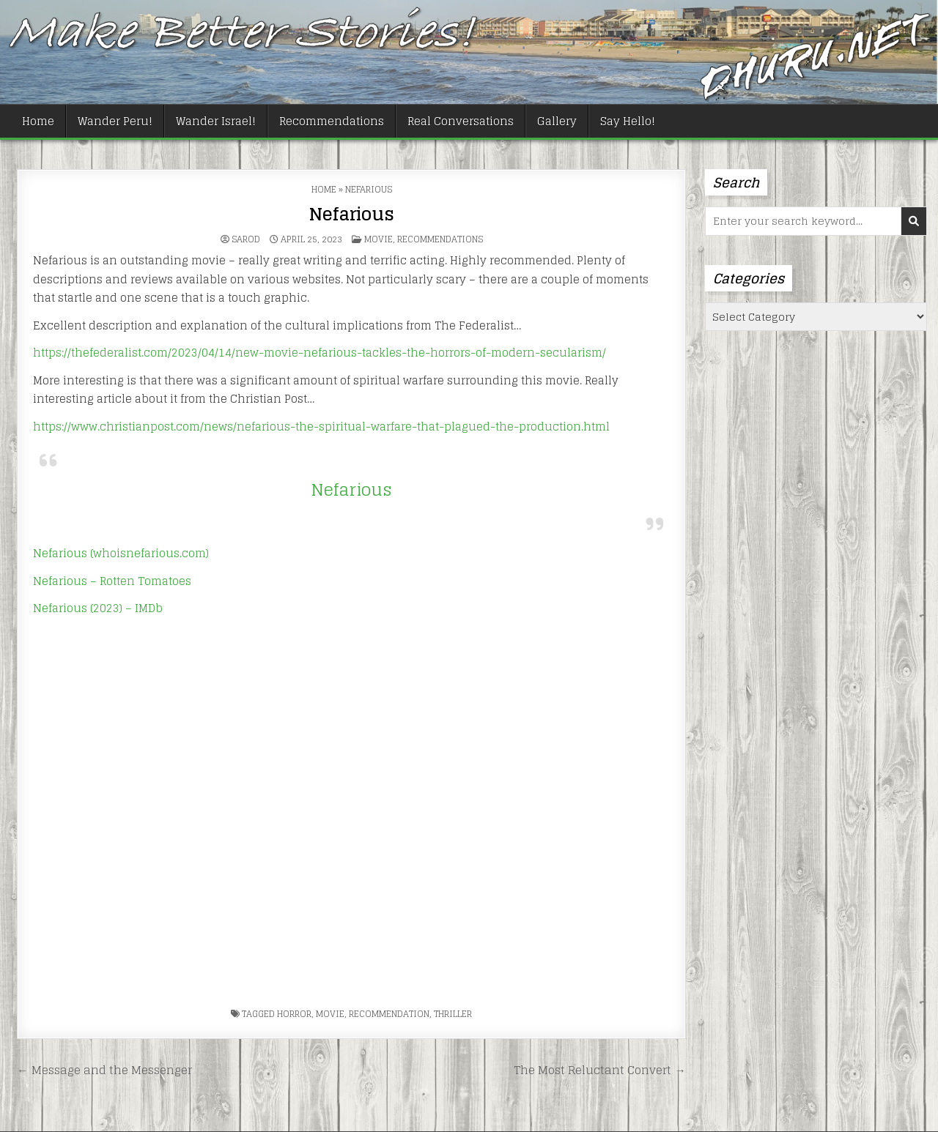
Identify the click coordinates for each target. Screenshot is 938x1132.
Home (38, 121)
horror (294, 1013)
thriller (453, 1013)
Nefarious (351, 214)
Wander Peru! (115, 121)
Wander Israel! (216, 121)
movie (330, 1013)
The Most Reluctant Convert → (599, 1070)
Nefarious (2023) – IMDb (98, 608)
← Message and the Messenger (104, 1070)
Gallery (557, 121)
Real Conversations (460, 121)
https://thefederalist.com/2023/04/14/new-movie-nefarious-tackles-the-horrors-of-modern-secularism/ (319, 352)
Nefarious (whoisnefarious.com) (121, 553)
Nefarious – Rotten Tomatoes (112, 581)
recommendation (389, 1013)
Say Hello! (627, 121)
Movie (378, 239)
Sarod (246, 239)
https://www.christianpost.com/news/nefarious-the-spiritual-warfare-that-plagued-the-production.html (321, 426)
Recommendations (331, 121)
